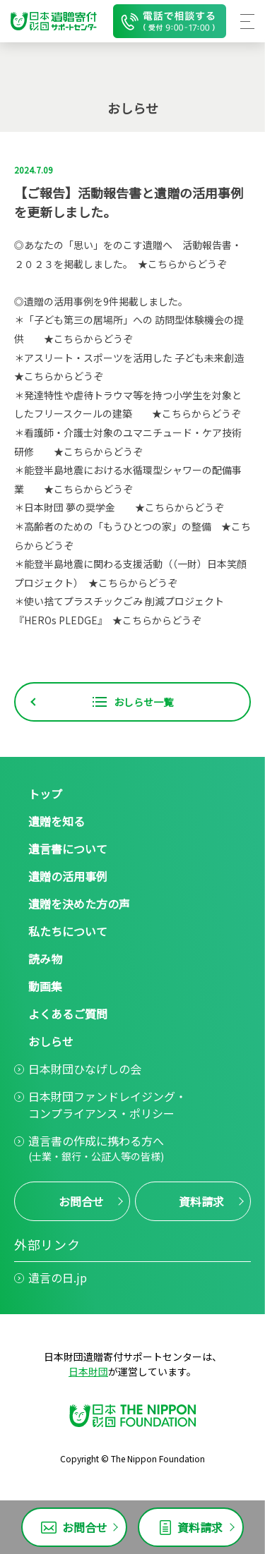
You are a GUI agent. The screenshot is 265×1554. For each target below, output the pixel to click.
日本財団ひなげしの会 (84, 1068)
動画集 (45, 986)
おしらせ (50, 1041)
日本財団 (88, 1371)
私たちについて (67, 931)
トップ (45, 793)
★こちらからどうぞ (182, 264)
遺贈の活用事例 (67, 876)
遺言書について (67, 848)
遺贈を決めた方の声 (79, 903)
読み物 (45, 958)
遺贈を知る (56, 821)
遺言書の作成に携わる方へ (96, 1148)
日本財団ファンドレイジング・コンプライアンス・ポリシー (107, 1105)
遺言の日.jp (57, 1277)
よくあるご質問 (67, 1013)
